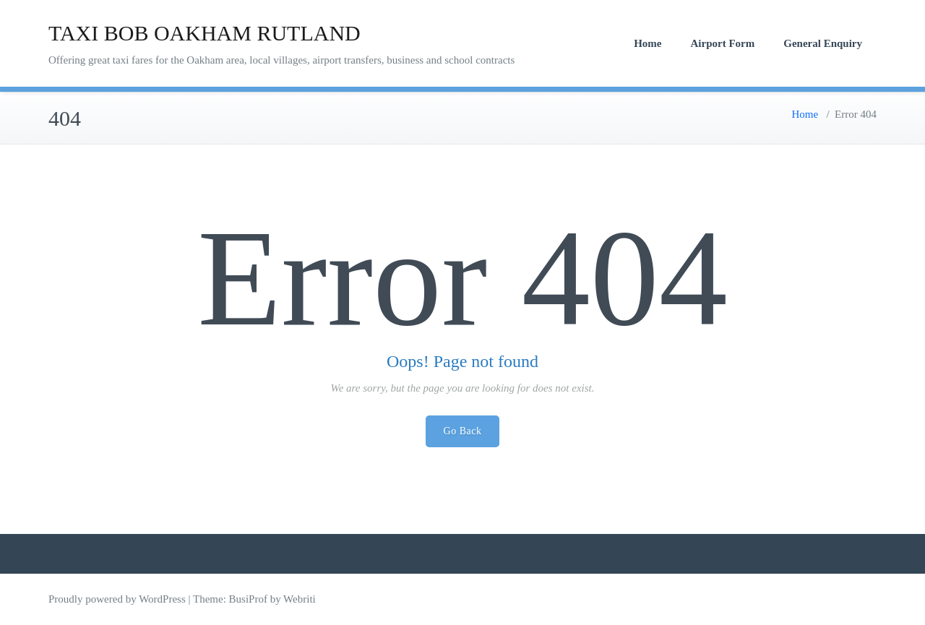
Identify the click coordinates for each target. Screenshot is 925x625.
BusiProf (248, 599)
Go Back (463, 431)
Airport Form (723, 43)
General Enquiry (822, 43)
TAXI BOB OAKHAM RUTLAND (204, 33)
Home (647, 43)
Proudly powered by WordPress (117, 599)
